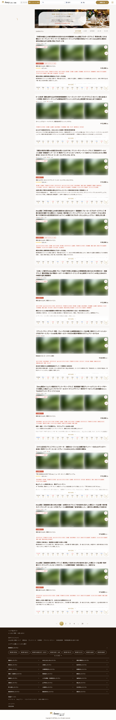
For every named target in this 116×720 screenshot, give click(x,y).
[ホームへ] (9, 2)
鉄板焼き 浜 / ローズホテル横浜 (45, 356)
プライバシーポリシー (49, 640)
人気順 (85, 31)
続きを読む (72, 84)
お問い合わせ (21, 633)
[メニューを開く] (112, 2)
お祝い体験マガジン (43, 699)
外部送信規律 (59, 640)
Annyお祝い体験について (14, 640)
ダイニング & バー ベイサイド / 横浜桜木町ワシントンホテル (53, 121)
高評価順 (92, 31)
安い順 (106, 31)
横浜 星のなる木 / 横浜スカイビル (45, 66)
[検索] (102, 2)
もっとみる (57, 655)
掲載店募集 (11, 706)
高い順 (99, 31)
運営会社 (24, 640)
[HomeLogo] (58, 714)
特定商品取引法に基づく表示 (71, 640)
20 (82, 624)
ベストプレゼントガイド (31, 699)
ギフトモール (11, 699)
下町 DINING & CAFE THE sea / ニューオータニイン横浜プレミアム (55, 474)
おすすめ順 (78, 31)
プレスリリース (32, 640)
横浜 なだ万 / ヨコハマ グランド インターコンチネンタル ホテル (54, 180)
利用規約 (40, 640)
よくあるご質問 (12, 633)
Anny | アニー (19, 699)
